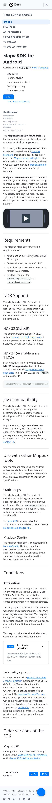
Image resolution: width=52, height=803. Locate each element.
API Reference (12, 32)
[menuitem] (47, 4)
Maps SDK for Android (17, 15)
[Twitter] (10, 798)
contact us (8, 441)
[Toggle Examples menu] (46, 26)
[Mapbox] (11, 5)
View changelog (40, 67)
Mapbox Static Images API (16, 526)
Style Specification (21, 37)
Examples (9, 27)
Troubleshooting (20, 47)
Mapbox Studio (38, 164)
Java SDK (12, 520)
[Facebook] (20, 798)
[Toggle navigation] (5, 5)
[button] (47, 4)
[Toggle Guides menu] (46, 22)
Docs (17, 4)
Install (8, 96)
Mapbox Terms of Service (31, 693)
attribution (23, 706)
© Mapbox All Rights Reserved (14, 790)
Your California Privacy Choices (24, 793)
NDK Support (8, 118)
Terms (31, 790)
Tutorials (15, 42)
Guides (7, 22)
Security (6, 793)
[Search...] (40, 4)
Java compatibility (10, 121)
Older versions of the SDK (13, 130)
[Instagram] (25, 798)
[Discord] (30, 798)
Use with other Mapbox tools (14, 124)
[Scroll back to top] (41, 792)
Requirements (8, 115)
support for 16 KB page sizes (27, 336)
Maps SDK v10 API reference (32, 753)
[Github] (5, 798)
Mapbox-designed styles (26, 157)
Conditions (7, 127)
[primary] (33, 773)
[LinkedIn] (15, 798)
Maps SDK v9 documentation (25, 757)
